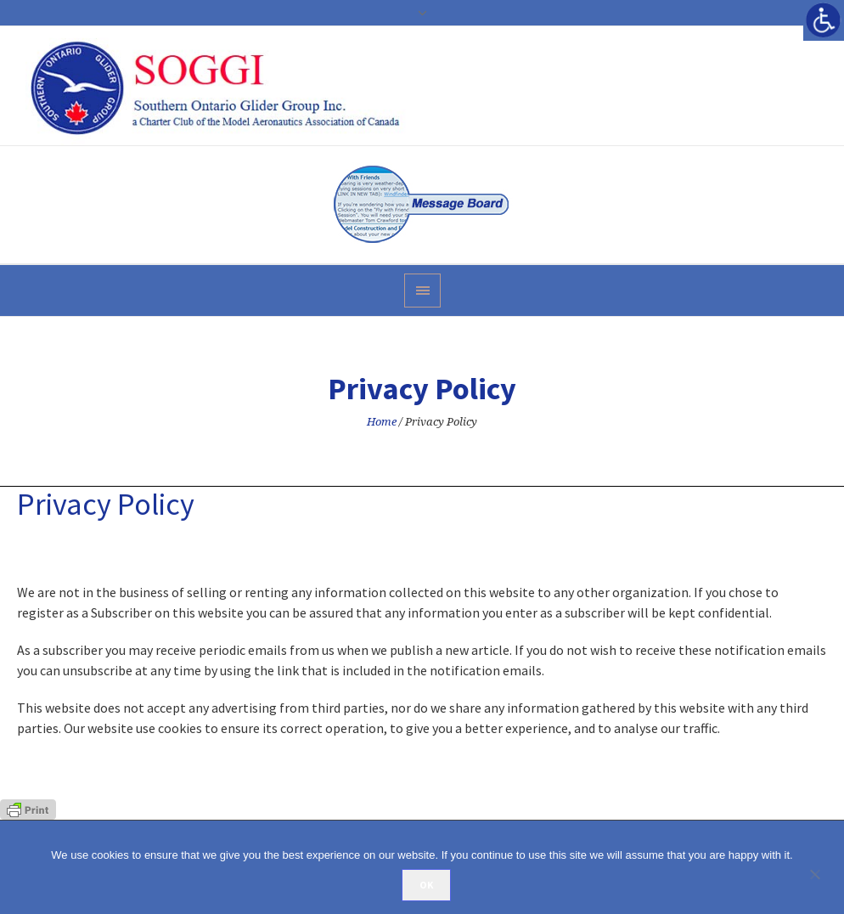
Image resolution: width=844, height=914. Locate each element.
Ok (426, 884)
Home (382, 421)
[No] (822, 874)
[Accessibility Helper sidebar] (823, 20)
